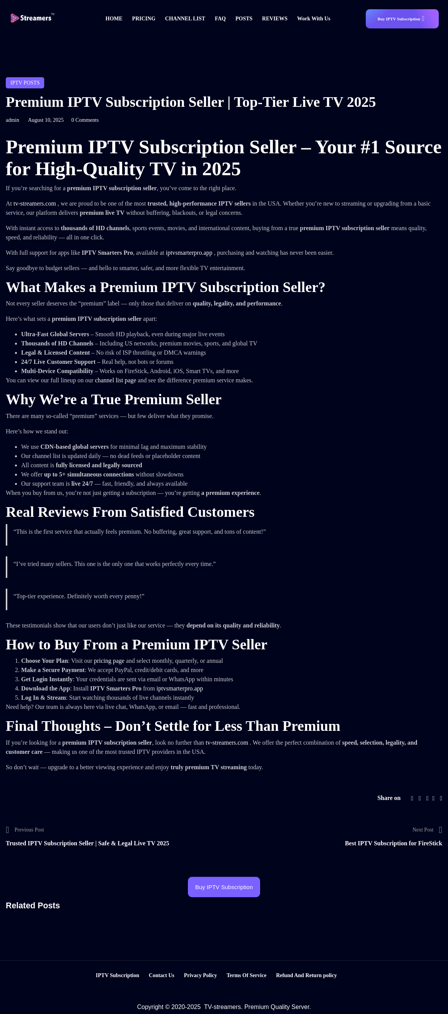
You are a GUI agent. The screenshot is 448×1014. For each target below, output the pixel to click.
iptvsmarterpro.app (190, 252)
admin (12, 120)
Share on (389, 798)
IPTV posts (25, 83)
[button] (402, 18)
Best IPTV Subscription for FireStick (393, 843)
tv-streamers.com (35, 203)
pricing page (110, 660)
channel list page (116, 380)
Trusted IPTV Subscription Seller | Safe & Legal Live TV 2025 (87, 843)
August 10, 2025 (46, 120)
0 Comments (85, 120)
